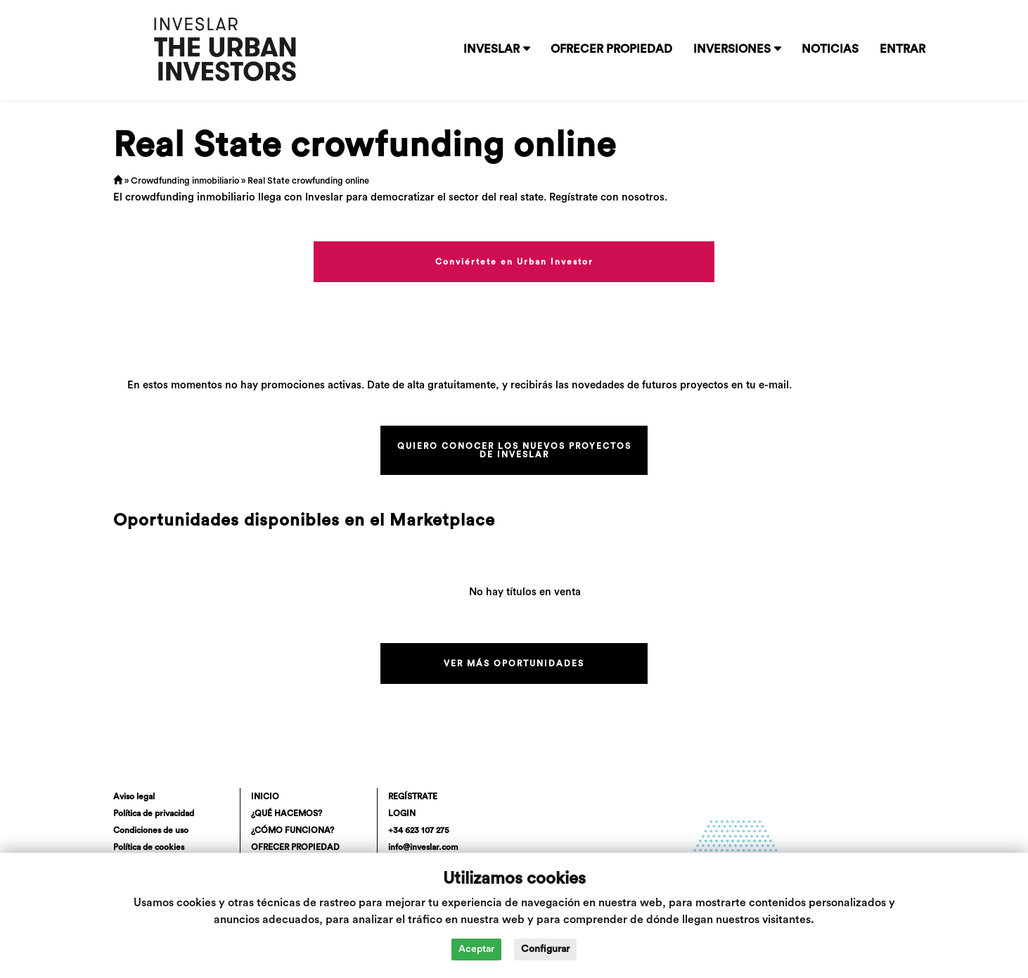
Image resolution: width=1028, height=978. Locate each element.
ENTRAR (902, 49)
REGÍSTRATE (412, 796)
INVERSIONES (732, 49)
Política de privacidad (153, 813)
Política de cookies (148, 847)
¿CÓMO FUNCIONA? (292, 830)
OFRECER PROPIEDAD (611, 49)
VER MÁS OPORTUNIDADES (514, 663)
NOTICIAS (830, 49)
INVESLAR (491, 49)
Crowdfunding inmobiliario (185, 181)
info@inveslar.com (423, 847)
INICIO (265, 796)
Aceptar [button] (476, 949)
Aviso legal (134, 796)
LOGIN (402, 813)
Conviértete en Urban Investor (514, 262)
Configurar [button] (545, 949)
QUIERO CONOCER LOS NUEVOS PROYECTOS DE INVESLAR (514, 450)
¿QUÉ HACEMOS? (286, 813)
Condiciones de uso (150, 830)
